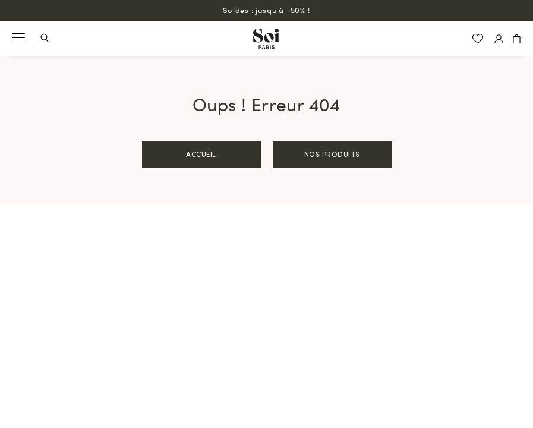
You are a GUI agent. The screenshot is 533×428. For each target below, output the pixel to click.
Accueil (201, 155)
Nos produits (332, 155)
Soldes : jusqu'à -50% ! (266, 9)
